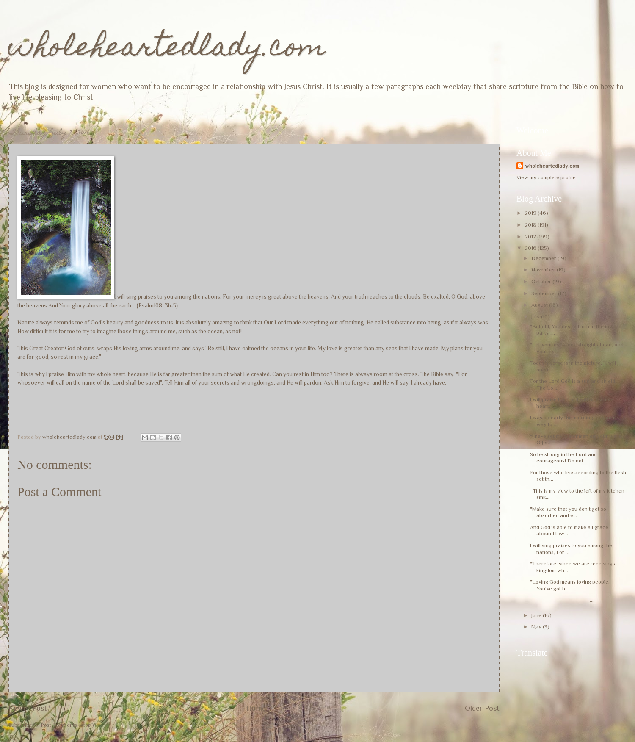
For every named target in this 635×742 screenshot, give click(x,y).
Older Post (482, 708)
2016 (531, 248)
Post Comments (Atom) (67, 725)
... (562, 600)
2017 (531, 236)
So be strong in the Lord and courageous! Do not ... (563, 457)
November (544, 269)
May (537, 626)
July (536, 316)
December (544, 258)
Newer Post (27, 708)
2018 (531, 224)
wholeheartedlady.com (167, 49)
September (544, 293)
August (540, 305)
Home (256, 708)
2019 (531, 213)
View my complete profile (546, 177)
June (537, 615)
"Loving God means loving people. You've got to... (570, 585)
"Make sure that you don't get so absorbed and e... (568, 512)
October (541, 281)
